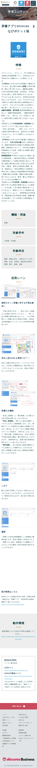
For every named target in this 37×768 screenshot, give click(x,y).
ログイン (5, 732)
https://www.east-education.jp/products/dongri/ (18, 677)
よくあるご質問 (23, 717)
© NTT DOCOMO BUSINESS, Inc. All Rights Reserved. (18, 765)
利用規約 (21, 730)
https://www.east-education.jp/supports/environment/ (18, 638)
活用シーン (5, 720)
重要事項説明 (6, 735)
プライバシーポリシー (25, 722)
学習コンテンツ (7, 722)
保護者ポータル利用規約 (9, 745)
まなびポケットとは (8, 717)
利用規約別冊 (23, 732)
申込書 (4, 730)
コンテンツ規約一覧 (25, 735)
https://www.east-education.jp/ (16, 670)
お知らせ (21, 720)
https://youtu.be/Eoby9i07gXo (12, 604)
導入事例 (5, 725)
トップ (4, 714)
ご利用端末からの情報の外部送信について (9, 740)
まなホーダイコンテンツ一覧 (26, 740)
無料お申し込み (23, 725)
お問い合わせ (18, 706)
